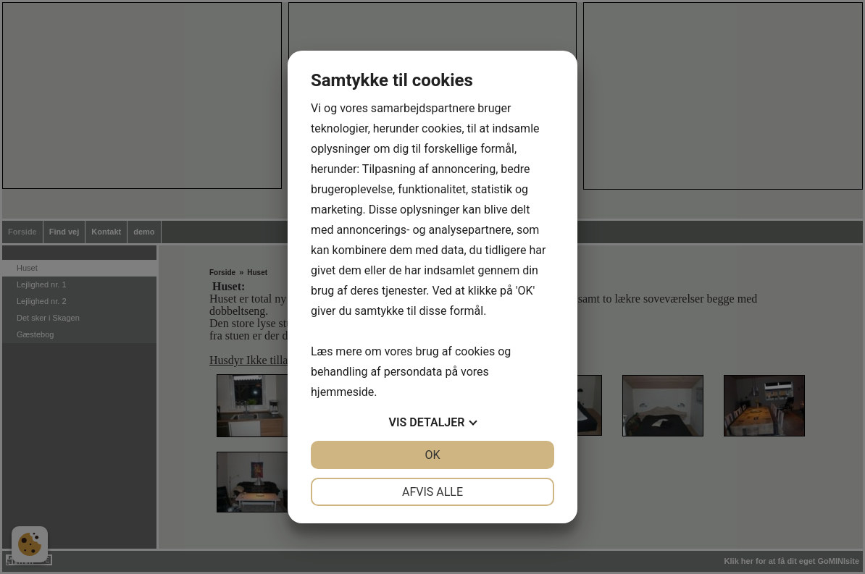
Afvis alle (432, 492)
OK (432, 455)
